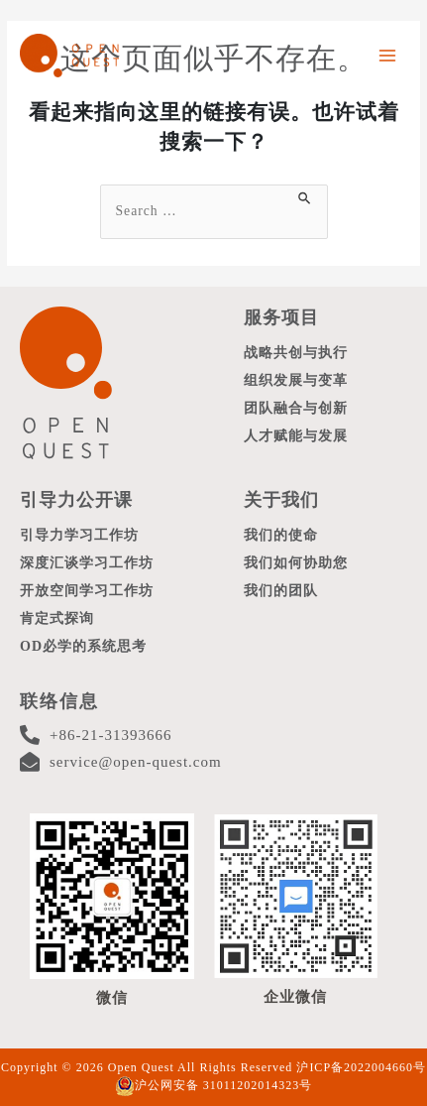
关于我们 (281, 500)
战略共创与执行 (296, 352)
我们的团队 (281, 590)
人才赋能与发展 (296, 436)
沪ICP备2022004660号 (361, 1067)
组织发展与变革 (296, 380)
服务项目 (281, 317)
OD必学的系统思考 (83, 646)
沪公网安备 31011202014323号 (214, 1085)
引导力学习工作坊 (79, 535)
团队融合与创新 (296, 408)
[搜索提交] (305, 195)
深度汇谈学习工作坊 (87, 562)
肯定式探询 (57, 618)
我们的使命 (281, 535)
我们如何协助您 (296, 562)
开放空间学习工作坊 (87, 590)
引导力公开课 (76, 500)
